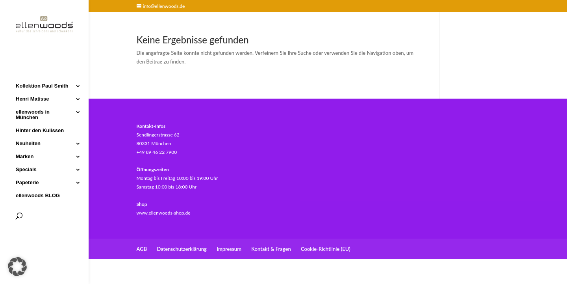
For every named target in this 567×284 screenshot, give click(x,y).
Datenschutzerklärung (182, 249)
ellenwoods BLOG (38, 195)
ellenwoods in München (33, 114)
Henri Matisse (32, 98)
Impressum (229, 249)
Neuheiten (28, 143)
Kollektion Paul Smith (42, 85)
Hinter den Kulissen (40, 130)
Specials (26, 169)
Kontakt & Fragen (271, 249)
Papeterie (27, 182)
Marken (25, 156)
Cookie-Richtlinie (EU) (325, 249)
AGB (142, 249)
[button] (17, 266)
